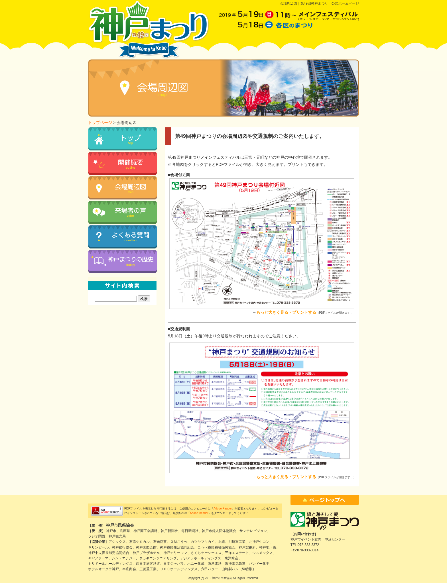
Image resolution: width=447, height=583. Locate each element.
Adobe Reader (223, 508)
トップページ (100, 122)
